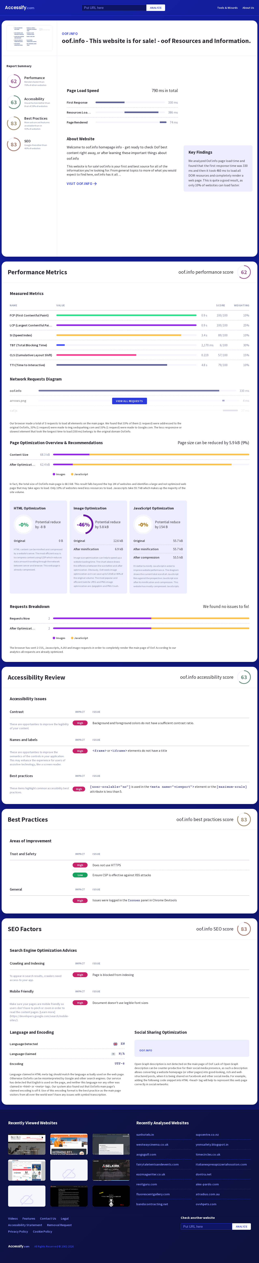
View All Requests (129, 401)
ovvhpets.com (206, 1204)
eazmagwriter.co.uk (150, 1174)
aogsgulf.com (146, 1154)
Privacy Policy (18, 1231)
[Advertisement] (157, 70)
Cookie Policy (42, 1231)
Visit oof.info (82, 183)
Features (29, 1218)
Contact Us (48, 1218)
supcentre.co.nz (207, 1134)
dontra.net (204, 1174)
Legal (65, 1218)
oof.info (70, 33)
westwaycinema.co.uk (152, 1144)
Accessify (19, 7)
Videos (13, 1218)
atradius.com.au (208, 1194)
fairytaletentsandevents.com (157, 1164)
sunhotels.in (145, 1134)
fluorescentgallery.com (153, 1194)
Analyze (156, 8)
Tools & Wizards (227, 8)
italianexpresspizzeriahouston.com (221, 1164)
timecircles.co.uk (208, 1154)
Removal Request (59, 1225)
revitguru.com (146, 1184)
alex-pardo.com (207, 1184)
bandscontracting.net (152, 1204)
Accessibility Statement (25, 1225)
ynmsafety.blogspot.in (212, 1144)
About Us (248, 8)
